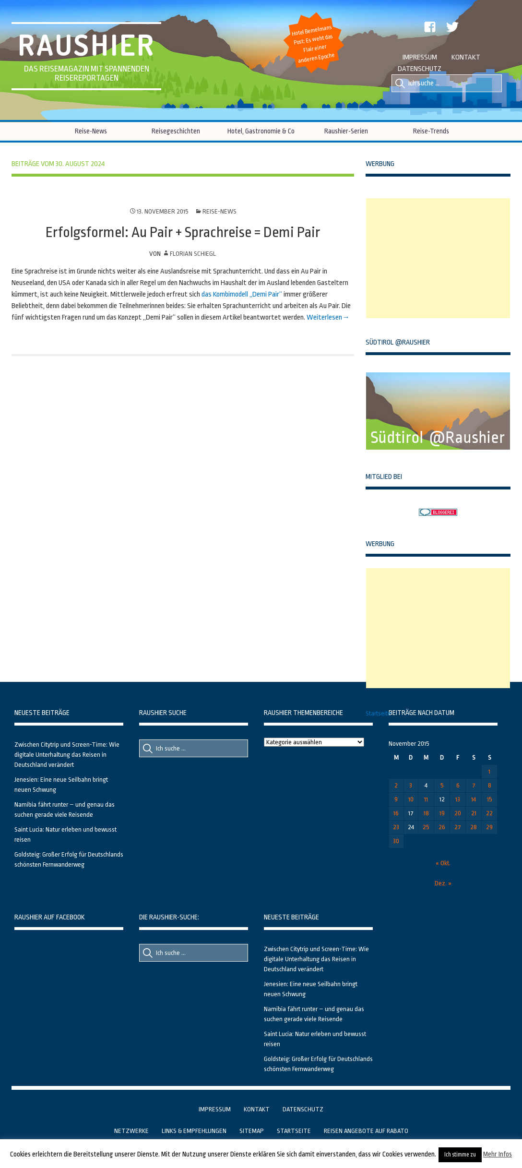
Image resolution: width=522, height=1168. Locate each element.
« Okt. (443, 863)
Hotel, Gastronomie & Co (261, 131)
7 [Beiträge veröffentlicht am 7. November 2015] (473, 785)
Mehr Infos (497, 1154)
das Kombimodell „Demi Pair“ (242, 294)
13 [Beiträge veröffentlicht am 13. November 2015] (457, 799)
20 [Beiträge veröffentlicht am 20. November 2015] (457, 813)
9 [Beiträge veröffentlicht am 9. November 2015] (396, 799)
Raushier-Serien (346, 131)
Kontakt (465, 57)
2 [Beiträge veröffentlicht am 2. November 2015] (396, 785)
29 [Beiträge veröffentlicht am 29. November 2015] (489, 827)
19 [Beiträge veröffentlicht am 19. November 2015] (442, 813)
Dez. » (443, 883)
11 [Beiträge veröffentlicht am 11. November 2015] (426, 799)
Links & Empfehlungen (194, 1130)
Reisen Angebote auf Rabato (366, 1130)
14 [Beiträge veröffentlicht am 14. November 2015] (473, 799)
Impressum (420, 57)
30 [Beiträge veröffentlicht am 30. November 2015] (396, 841)
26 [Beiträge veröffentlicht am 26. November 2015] (442, 827)
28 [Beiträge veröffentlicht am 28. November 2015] (473, 827)
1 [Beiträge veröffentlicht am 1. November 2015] (489, 771)
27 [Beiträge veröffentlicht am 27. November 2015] (457, 827)
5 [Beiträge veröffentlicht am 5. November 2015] (442, 785)
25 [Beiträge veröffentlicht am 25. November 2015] (426, 827)
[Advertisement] (438, 258)
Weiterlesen (324, 317)
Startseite (378, 713)
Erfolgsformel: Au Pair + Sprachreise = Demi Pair (183, 232)
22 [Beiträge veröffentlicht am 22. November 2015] (489, 813)
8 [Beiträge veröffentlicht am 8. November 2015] (489, 785)
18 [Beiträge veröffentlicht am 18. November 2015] (426, 813)
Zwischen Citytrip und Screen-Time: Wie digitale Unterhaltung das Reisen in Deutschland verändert (66, 754)
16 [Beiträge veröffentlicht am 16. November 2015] (396, 813)
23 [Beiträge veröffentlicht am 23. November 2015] (396, 827)
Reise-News (91, 131)
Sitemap (251, 1130)
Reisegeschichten (176, 131)
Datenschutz (419, 69)
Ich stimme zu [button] (460, 1154)
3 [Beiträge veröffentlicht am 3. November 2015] (410, 785)
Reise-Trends (431, 131)
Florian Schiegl (193, 253)
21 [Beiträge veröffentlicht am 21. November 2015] (473, 813)
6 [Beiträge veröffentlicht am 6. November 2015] (458, 785)
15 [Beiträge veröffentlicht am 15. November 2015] (489, 799)
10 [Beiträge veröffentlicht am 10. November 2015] (411, 799)
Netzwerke (131, 1130)
